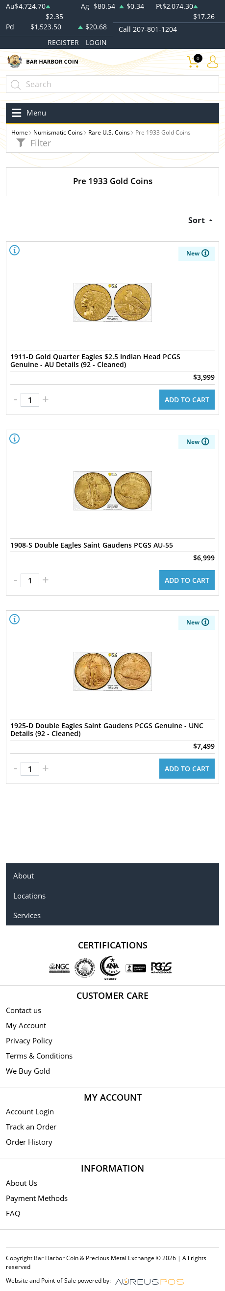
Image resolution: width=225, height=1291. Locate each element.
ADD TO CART (187, 399)
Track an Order (31, 1126)
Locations (29, 895)
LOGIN (96, 42)
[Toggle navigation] (27, 113)
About (23, 875)
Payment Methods (37, 1198)
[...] (112, 84)
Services (27, 915)
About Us (21, 1183)
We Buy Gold (28, 1071)
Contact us (23, 1010)
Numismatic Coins (58, 132)
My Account (26, 1025)
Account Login (30, 1111)
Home (19, 132)
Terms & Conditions (39, 1055)
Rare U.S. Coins (109, 132)
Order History (29, 1142)
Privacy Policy (29, 1040)
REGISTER (63, 42)
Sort (197, 220)
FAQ (13, 1213)
